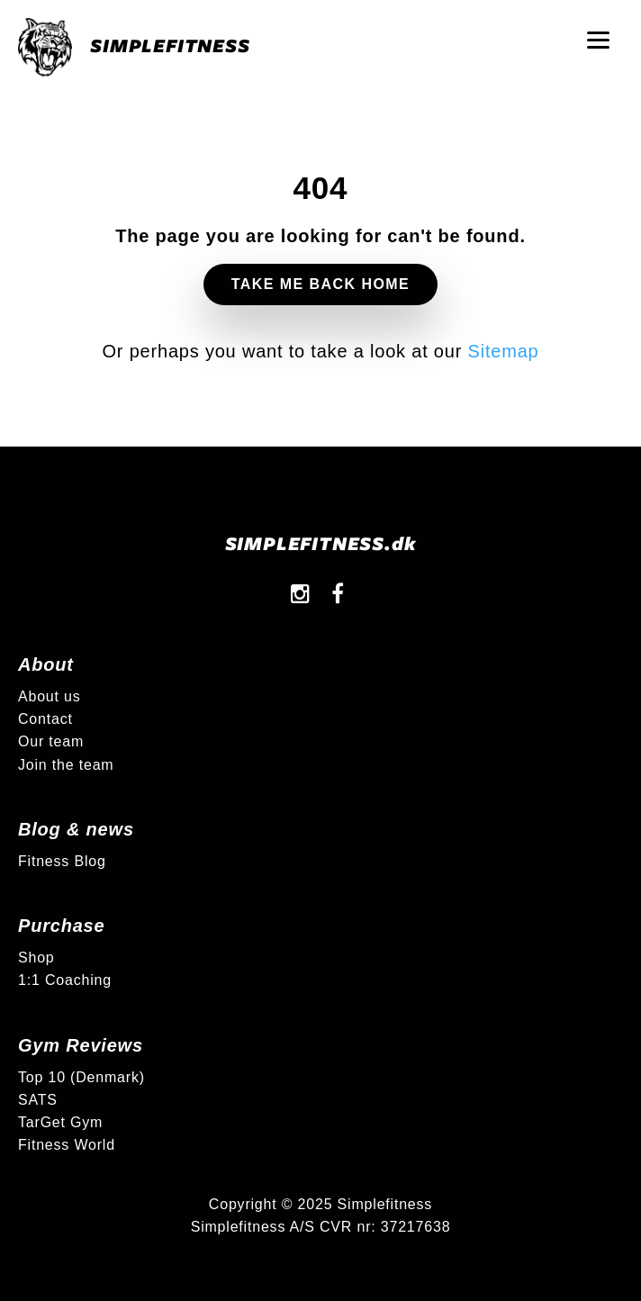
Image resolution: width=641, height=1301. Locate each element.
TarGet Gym (60, 1122)
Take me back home (320, 284)
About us (49, 696)
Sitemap (503, 351)
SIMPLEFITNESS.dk (321, 542)
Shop (36, 957)
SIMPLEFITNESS (134, 47)
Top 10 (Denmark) (81, 1077)
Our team (51, 741)
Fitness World (66, 1144)
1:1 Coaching (65, 980)
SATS (38, 1099)
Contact (45, 719)
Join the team (65, 764)
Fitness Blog (62, 861)
